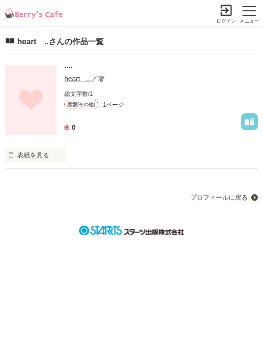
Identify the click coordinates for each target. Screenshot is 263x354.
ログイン (226, 21)
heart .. (77, 79)
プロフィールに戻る (219, 197)
